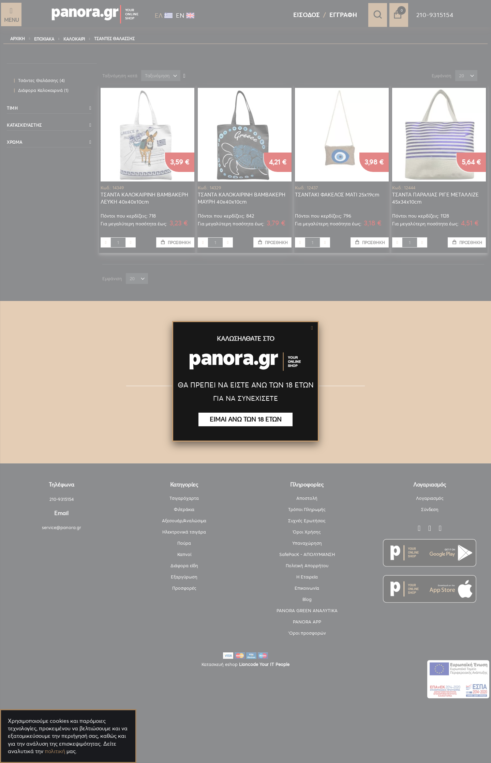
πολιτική (55, 751)
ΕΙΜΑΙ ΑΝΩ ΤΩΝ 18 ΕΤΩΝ (246, 419)
